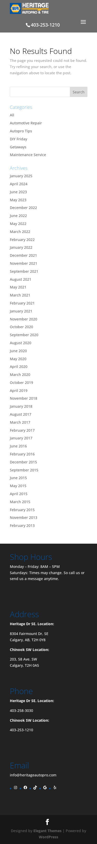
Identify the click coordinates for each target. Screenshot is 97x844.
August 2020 (20, 342)
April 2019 (18, 390)
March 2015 (20, 501)
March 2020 (20, 374)
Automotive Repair (26, 122)
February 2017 (22, 430)
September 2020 (24, 334)
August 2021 (20, 279)
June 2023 (18, 191)
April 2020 (18, 366)
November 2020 (23, 319)
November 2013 (23, 517)
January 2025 (21, 175)
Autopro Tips (21, 130)
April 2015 (18, 493)
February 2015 (22, 509)
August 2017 (20, 414)
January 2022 (21, 247)
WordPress (48, 836)
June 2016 (18, 446)
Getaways (18, 146)
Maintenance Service (28, 154)
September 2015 (24, 470)
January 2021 (21, 311)
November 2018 (23, 398)
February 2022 (22, 239)
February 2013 (22, 525)
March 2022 (20, 231)
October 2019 (21, 382)
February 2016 (22, 454)
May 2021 (18, 287)
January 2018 (21, 406)
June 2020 (18, 350)
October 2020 (21, 326)
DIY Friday (18, 138)
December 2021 (23, 255)
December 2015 (23, 462)
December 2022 (23, 207)
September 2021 (24, 271)
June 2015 (18, 477)
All (12, 114)
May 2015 (18, 485)
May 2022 (18, 223)
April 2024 (18, 183)
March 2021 (20, 295)
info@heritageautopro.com (33, 775)
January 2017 (21, 438)
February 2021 (22, 303)
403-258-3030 (21, 710)
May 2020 (18, 358)
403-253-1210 (21, 729)
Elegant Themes (47, 830)
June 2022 (18, 215)
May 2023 (18, 199)
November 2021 (23, 263)
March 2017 (20, 422)
